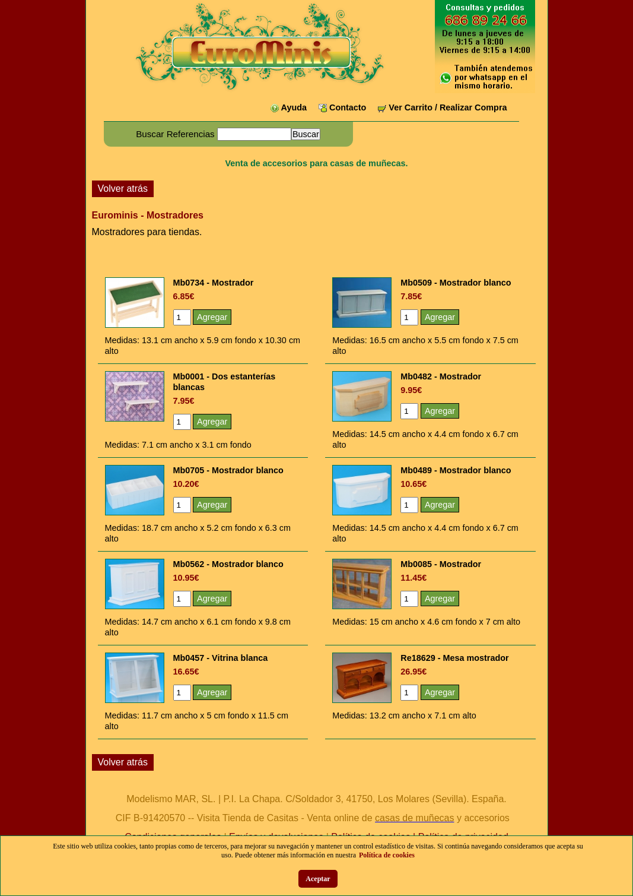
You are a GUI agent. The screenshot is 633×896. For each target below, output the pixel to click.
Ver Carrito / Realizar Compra (448, 107)
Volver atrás (123, 188)
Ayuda (294, 107)
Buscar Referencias (175, 134)
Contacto (347, 107)
